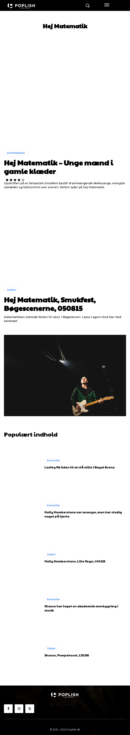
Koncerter (53, 460)
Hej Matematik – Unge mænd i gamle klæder (58, 167)
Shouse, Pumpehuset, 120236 (66, 655)
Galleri (11, 289)
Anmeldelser (16, 152)
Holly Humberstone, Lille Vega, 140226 (74, 561)
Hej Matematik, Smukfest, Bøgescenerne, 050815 (50, 303)
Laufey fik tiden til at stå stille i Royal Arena (79, 467)
